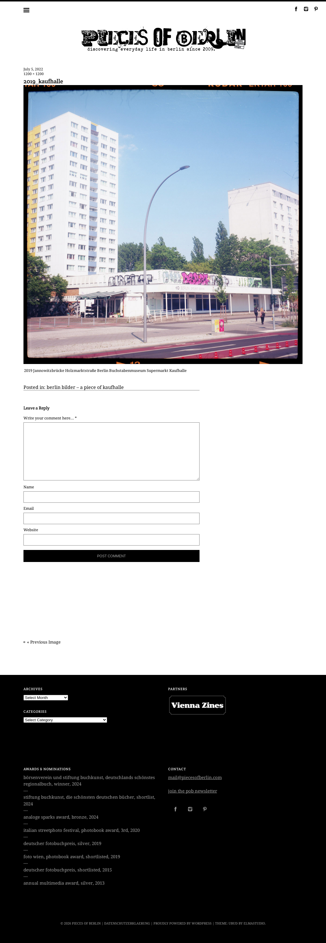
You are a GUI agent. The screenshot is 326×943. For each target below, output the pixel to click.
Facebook (294, 8)
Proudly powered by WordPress (182, 923)
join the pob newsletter (192, 791)
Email (28, 508)
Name (28, 487)
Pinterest (314, 8)
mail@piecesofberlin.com (195, 777)
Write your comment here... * (50, 418)
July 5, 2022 (33, 69)
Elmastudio (254, 923)
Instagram (304, 8)
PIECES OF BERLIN (86, 923)
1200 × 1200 (33, 74)
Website (30, 530)
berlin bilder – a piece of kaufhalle (85, 387)
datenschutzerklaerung (127, 923)
